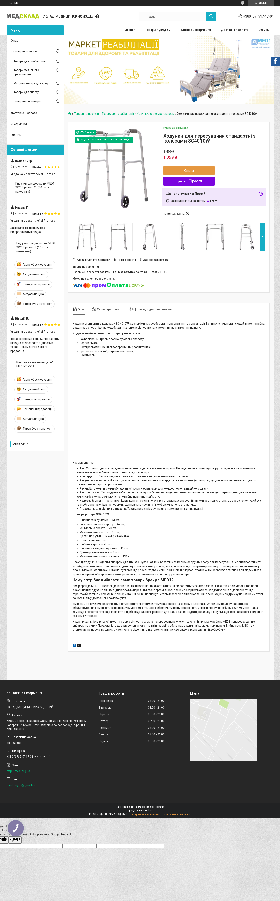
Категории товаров (24, 51)
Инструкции (19, 124)
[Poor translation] (15, 840)
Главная (129, 30)
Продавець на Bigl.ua (140, 810)
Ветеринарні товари (27, 101)
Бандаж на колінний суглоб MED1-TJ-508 (34, 364)
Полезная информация (194, 30)
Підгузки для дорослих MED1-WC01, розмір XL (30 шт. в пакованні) (35, 187)
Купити (189, 170)
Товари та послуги (86, 113)
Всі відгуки (19, 444)
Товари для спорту (26, 92)
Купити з (189, 181)
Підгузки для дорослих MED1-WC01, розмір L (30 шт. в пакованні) (36, 247)
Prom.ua (159, 806)
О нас (14, 40)
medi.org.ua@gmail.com (22, 785)
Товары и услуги (156, 30)
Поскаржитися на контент (144, 814)
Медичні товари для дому (31, 83)
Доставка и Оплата (234, 30)
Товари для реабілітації (118, 113)
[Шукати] (211, 16)
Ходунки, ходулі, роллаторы (155, 113)
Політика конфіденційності (176, 814)
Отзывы (264, 30)
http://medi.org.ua (18, 771)
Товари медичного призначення (26, 72)
